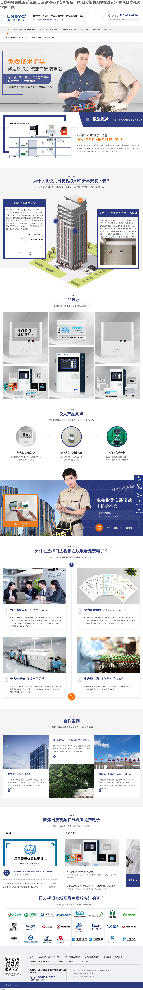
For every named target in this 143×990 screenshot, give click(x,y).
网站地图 (85, 962)
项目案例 (96, 30)
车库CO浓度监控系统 (48, 30)
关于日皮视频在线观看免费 (16, 37)
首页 (7, 30)
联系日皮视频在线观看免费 (43, 37)
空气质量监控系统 (69, 30)
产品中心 (84, 30)
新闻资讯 (118, 957)
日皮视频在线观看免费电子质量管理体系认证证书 (32, 872)
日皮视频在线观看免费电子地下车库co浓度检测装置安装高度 (91, 886)
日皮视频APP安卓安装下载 (24, 30)
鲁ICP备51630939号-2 (87, 976)
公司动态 (8, 833)
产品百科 (107, 30)
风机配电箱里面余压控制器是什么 (80, 872)
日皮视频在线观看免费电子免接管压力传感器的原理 (23, 883)
